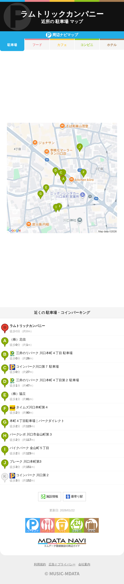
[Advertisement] (62, 87)
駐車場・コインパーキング (32, 525)
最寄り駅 (74, 497)
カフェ (62, 45)
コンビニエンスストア (76, 525)
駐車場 (12, 45)
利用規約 (40, 564)
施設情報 (49, 497)
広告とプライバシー (62, 564)
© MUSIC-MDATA (62, 573)
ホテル (91, 525)
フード (37, 45)
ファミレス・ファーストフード (47, 525)
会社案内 (84, 564)
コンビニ (86, 45)
